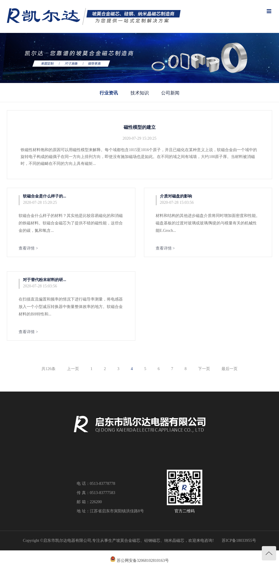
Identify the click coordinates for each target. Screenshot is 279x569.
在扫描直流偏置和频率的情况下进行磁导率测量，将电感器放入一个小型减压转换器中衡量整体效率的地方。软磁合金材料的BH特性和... (71, 306)
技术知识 (139, 92)
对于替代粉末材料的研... (44, 280)
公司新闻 (170, 92)
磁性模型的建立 (140, 127)
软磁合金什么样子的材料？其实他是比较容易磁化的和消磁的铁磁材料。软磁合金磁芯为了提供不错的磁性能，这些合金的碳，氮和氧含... (71, 223)
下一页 (204, 369)
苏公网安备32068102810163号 (143, 560)
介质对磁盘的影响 (176, 196)
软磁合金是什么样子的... (44, 196)
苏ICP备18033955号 (239, 540)
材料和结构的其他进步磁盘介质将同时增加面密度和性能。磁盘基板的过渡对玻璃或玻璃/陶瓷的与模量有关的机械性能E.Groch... (208, 223)
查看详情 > (28, 248)
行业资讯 (109, 92)
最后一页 (229, 369)
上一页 (73, 369)
